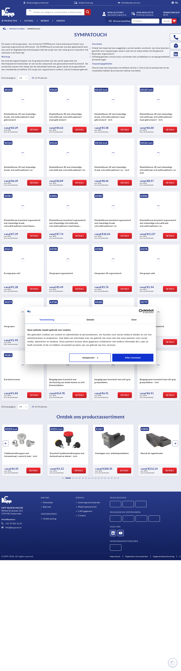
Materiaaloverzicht (87, 507)
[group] (22, 450)
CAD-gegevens (85, 511)
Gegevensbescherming (163, 556)
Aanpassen (90, 357)
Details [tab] (90, 319)
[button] (63, 478)
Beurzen (47, 507)
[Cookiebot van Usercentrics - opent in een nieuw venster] (141, 311)
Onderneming (49, 519)
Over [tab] (134, 319)
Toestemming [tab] (47, 319)
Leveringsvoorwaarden (89, 502)
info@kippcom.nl (11, 527)
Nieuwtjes (48, 502)
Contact (82, 515)
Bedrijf (45, 21)
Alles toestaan (133, 357)
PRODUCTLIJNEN (17, 29)
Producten (9, 21)
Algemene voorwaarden (136, 556)
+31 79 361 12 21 (11, 523)
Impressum (115, 556)
